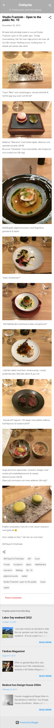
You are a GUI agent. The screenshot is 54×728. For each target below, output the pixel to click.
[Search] (50, 5)
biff (29, 558)
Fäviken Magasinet (13, 651)
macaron (8, 570)
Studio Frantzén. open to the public (20, 582)
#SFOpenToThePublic (14, 558)
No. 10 (29, 570)
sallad (24, 576)
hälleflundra (40, 564)
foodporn (18, 564)
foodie (7, 564)
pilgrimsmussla (11, 576)
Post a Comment (13, 597)
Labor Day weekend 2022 (17, 617)
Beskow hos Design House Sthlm (21, 684)
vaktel (6, 587)
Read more (45, 642)
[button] (50, 18)
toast (42, 582)
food (37, 558)
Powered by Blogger (27, 722)
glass (28, 564)
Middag (19, 570)
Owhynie (25, 5)
